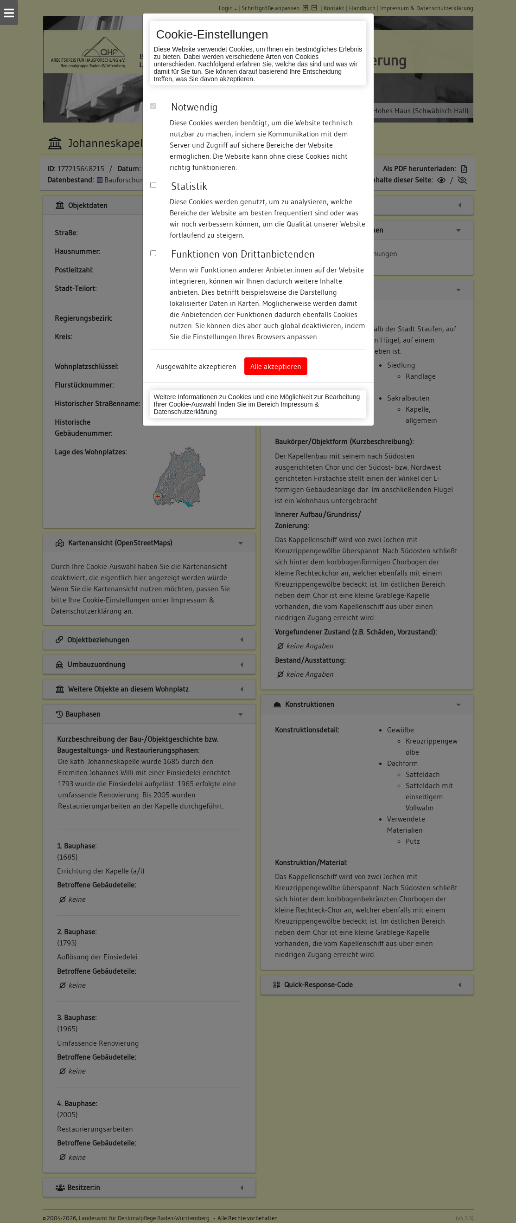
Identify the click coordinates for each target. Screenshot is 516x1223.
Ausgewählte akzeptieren (196, 366)
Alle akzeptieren (275, 366)
